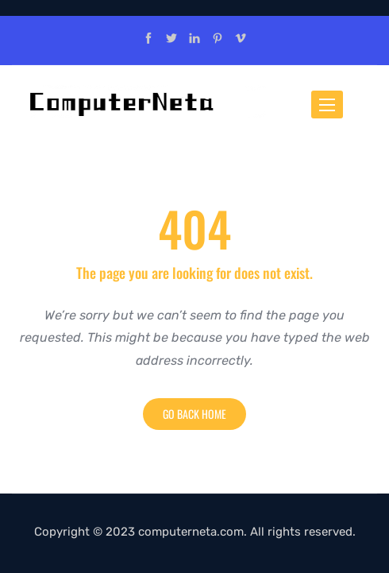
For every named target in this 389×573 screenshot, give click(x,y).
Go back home (194, 413)
